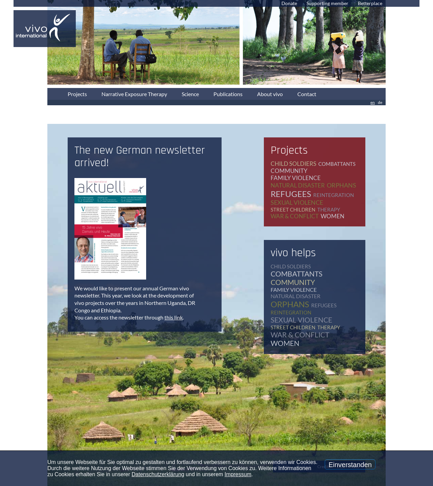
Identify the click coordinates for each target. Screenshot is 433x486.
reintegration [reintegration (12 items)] (333, 195)
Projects (77, 94)
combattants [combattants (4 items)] (337, 164)
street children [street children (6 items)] (293, 209)
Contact (306, 94)
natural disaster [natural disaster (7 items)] (298, 185)
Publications (228, 94)
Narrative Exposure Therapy (134, 94)
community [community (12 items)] (289, 170)
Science (190, 94)
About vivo (270, 94)
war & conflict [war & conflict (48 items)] (295, 216)
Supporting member (327, 3)
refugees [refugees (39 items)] (291, 194)
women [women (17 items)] (332, 216)
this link (173, 317)
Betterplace (370, 3)
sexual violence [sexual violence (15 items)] (297, 202)
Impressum (238, 474)
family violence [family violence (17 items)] (296, 177)
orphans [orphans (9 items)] (341, 185)
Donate (289, 3)
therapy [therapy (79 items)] (328, 209)
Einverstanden (350, 464)
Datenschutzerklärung (158, 474)
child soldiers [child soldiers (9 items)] (293, 163)
